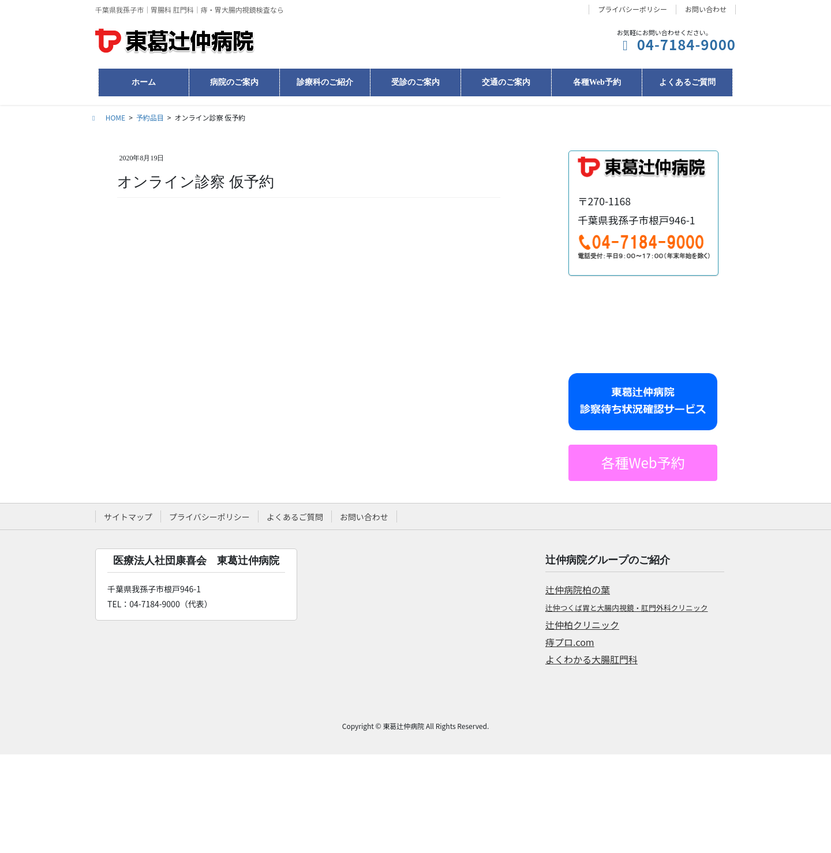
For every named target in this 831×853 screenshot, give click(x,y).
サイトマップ (128, 517)
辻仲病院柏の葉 (577, 589)
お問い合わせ (706, 9)
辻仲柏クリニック (582, 625)
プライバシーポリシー (632, 9)
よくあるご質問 (295, 517)
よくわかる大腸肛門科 (591, 659)
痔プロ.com (569, 642)
